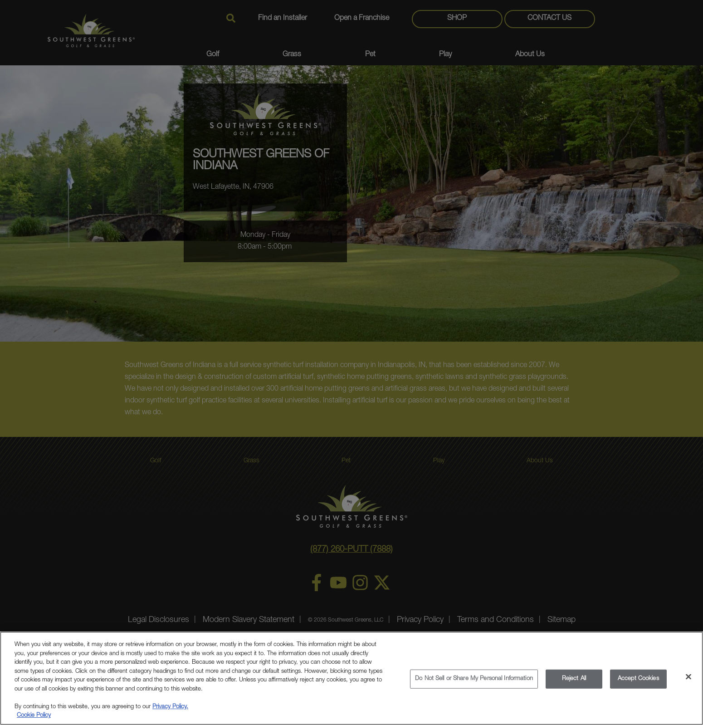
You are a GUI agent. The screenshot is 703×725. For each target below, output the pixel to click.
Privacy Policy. (170, 707)
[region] (351, 678)
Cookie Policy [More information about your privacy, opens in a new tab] (34, 716)
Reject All (574, 679)
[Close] (688, 677)
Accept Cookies (638, 679)
